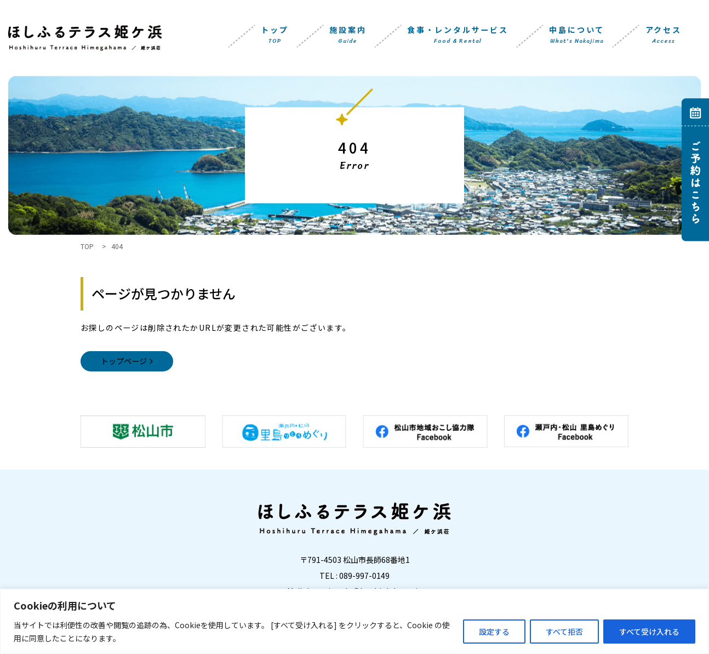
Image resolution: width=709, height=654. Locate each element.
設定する (494, 631)
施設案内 (347, 35)
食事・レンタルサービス (457, 35)
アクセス (663, 35)
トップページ (124, 361)
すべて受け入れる (649, 631)
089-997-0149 (364, 575)
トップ (274, 35)
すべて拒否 (564, 631)
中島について (576, 35)
